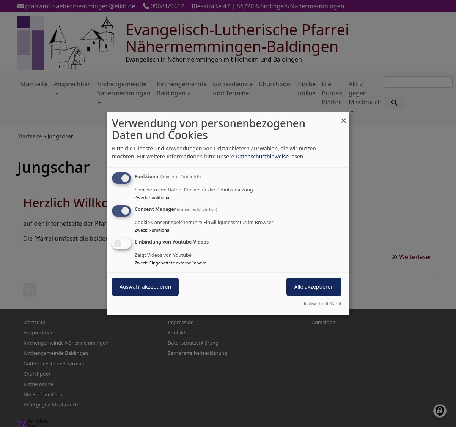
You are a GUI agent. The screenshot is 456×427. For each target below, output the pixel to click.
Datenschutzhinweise (262, 156)
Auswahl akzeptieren (145, 286)
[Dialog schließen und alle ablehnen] (343, 117)
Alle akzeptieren (314, 286)
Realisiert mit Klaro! (321, 303)
